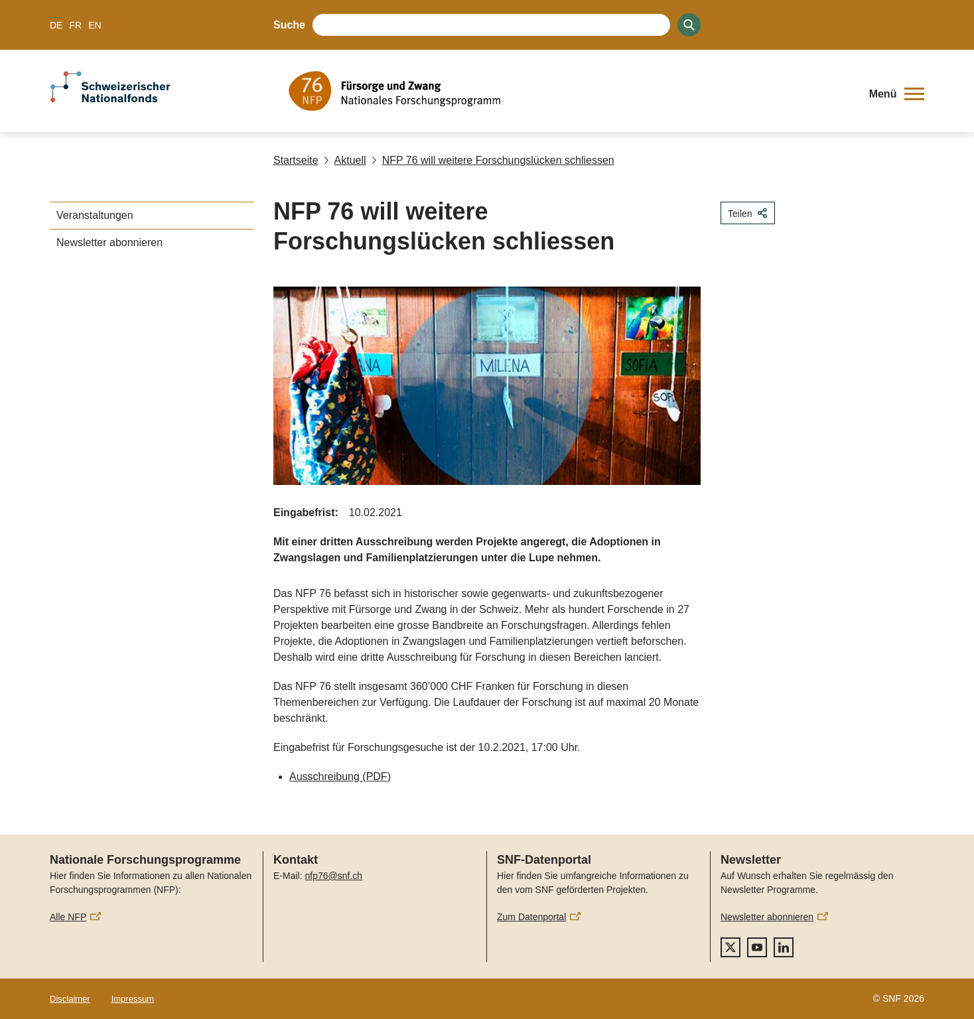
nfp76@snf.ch (333, 875)
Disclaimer (70, 999)
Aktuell (345, 160)
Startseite (295, 160)
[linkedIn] (784, 947)
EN (94, 25)
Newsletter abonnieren (109, 242)
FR (75, 25)
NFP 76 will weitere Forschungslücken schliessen (493, 160)
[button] (896, 94)
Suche (289, 25)
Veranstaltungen (94, 215)
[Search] (689, 24)
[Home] (569, 91)
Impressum (132, 999)
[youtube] (757, 947)
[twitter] (730, 947)
